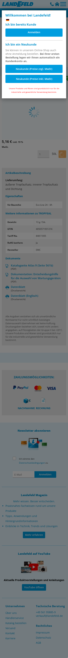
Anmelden (34, 32)
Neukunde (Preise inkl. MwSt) (34, 79)
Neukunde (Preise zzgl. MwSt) (34, 69)
